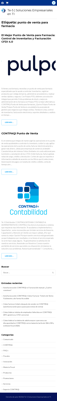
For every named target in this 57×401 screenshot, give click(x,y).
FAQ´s (5, 350)
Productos (7, 373)
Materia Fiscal (9, 367)
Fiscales (6, 356)
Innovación (7, 362)
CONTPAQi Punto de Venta (19, 133)
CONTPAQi (7, 345)
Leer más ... (9, 122)
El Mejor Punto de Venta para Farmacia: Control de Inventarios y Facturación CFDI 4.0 (28, 38)
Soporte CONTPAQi (11, 389)
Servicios (6, 384)
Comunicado (8, 339)
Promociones (8, 378)
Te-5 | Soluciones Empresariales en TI (37, 397)
